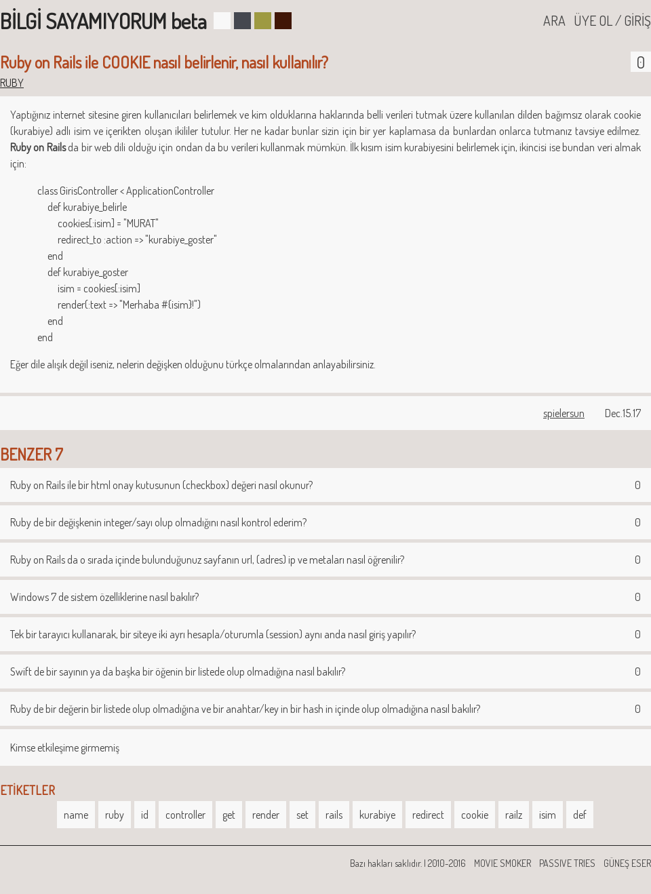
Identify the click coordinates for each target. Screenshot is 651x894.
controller (185, 814)
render (265, 814)
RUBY (12, 83)
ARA (554, 20)
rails (334, 814)
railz (513, 814)
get (228, 814)
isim (547, 814)
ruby (114, 814)
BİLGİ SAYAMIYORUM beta (103, 21)
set (302, 814)
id (145, 814)
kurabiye (377, 814)
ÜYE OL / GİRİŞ (612, 20)
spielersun (564, 413)
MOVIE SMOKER (502, 863)
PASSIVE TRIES (567, 863)
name (76, 814)
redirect (428, 814)
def (580, 814)
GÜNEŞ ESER (627, 863)
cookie (474, 814)
